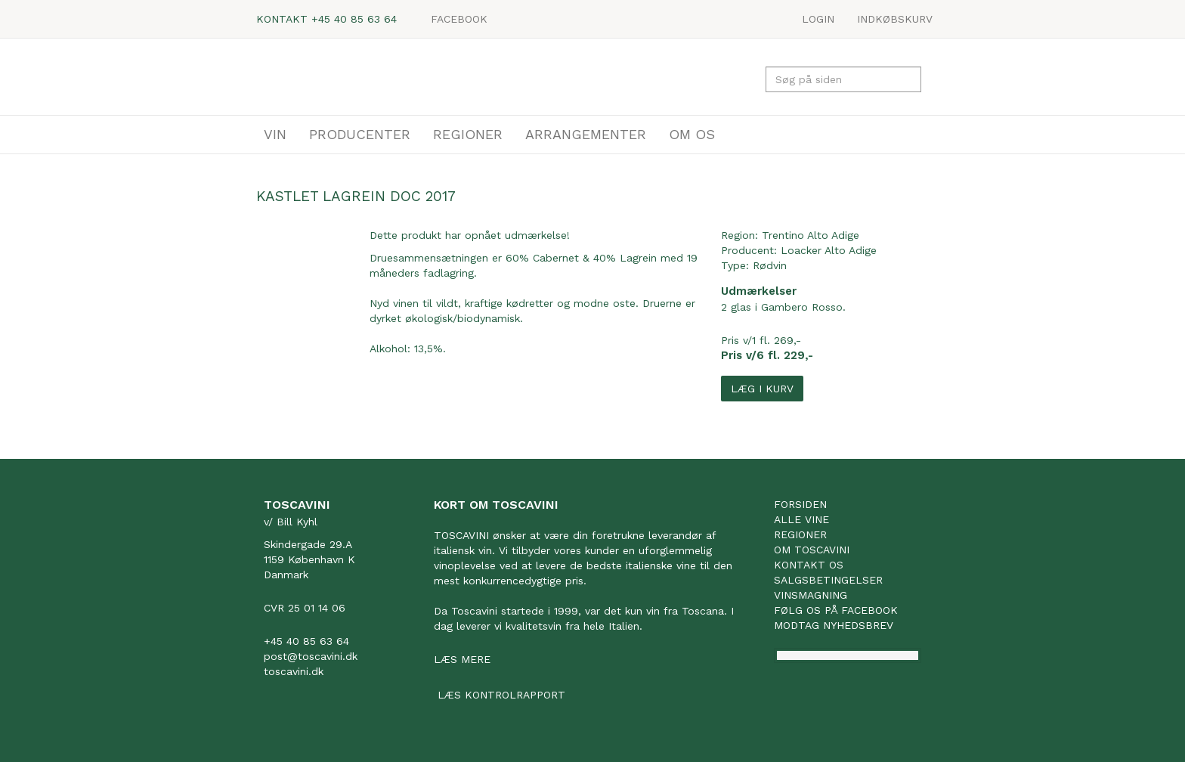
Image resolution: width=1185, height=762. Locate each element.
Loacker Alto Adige (829, 250)
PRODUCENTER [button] (359, 134)
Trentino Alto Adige (810, 235)
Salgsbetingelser (828, 580)
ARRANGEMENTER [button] (585, 134)
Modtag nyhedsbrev (833, 625)
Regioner (800, 534)
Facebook (459, 19)
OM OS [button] (692, 134)
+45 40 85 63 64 (354, 19)
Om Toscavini (811, 550)
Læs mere (462, 659)
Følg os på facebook (836, 610)
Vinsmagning (810, 595)
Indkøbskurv (895, 19)
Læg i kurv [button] (762, 389)
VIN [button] (275, 134)
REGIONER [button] (468, 134)
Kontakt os (808, 565)
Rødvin (770, 265)
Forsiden (800, 504)
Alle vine (801, 519)
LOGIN (818, 19)
